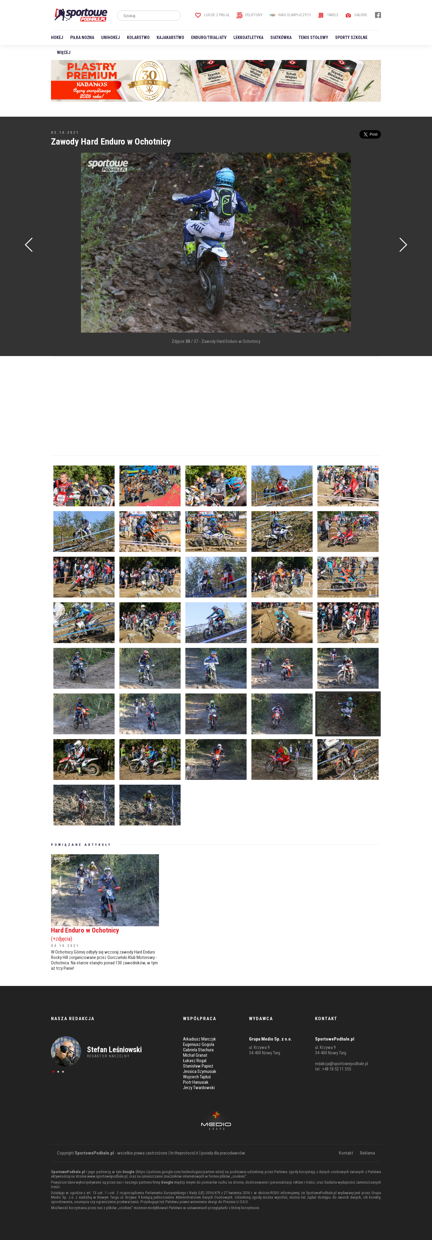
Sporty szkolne (351, 37)
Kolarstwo (138, 37)
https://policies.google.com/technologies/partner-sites (180, 1172)
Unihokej (110, 37)
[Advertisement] (60, 243)
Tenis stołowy (313, 37)
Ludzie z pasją (212, 15)
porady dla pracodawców (223, 1153)
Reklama (367, 1153)
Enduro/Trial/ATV (208, 37)
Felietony (249, 15)
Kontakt (346, 1153)
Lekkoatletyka (248, 37)
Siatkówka (281, 37)
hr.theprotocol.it (184, 1153)
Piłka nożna (82, 37)
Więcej (63, 52)
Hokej (57, 37)
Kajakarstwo (170, 37)
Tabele (328, 15)
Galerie (356, 15)
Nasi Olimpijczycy (290, 15)
